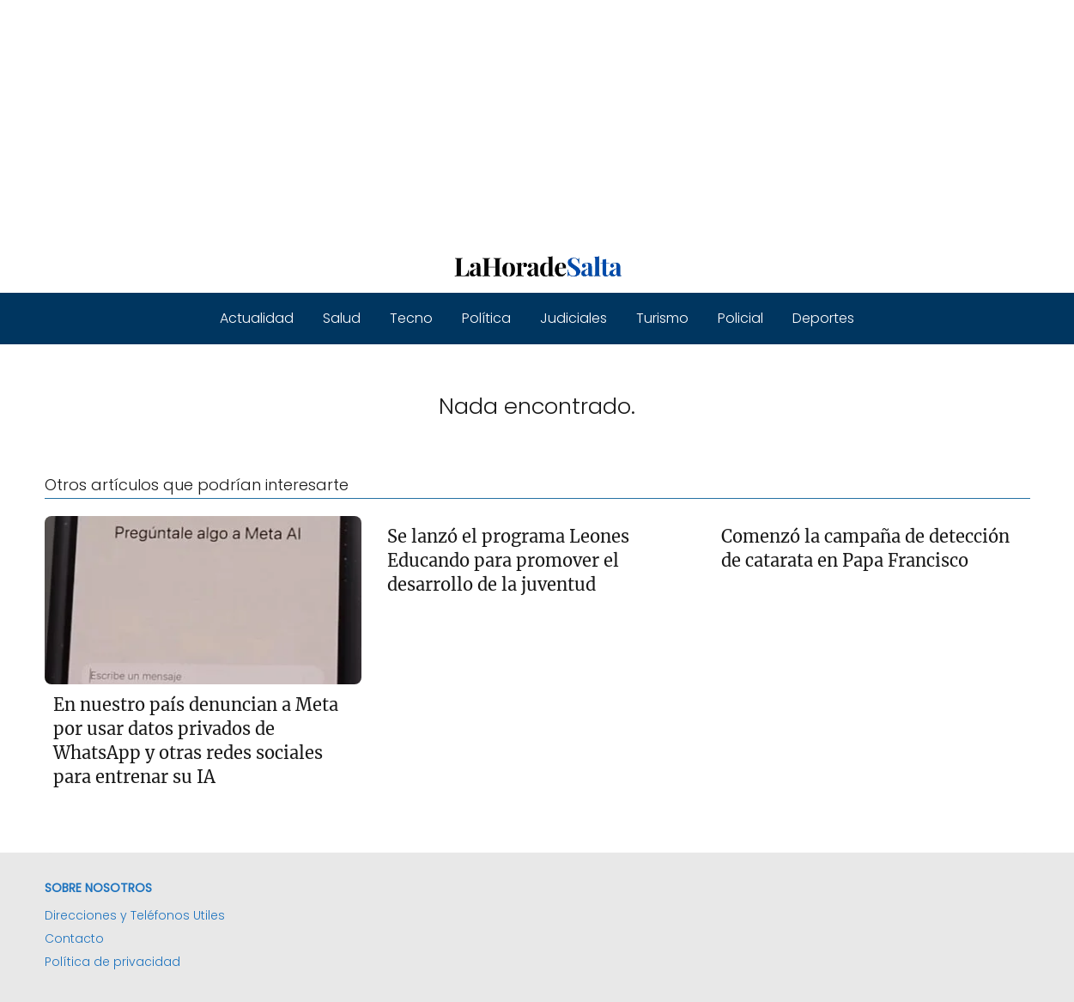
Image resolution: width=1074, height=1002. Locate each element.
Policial (740, 318)
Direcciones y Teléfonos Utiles (135, 915)
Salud (342, 318)
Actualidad (257, 318)
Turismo (662, 318)
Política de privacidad (112, 961)
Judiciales (573, 318)
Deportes (823, 318)
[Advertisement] (515, 120)
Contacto (74, 938)
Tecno (411, 318)
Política (486, 318)
